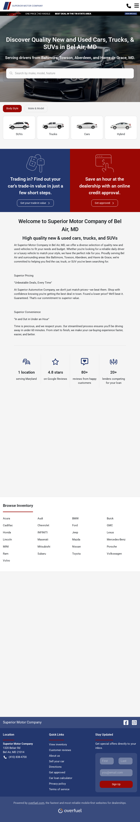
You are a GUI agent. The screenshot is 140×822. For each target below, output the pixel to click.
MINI (6, 546)
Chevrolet (43, 525)
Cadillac (8, 525)
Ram (5, 553)
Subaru (42, 553)
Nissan (76, 546)
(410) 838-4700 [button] (15, 757)
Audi (40, 518)
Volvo (6, 560)
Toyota (76, 553)
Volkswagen (114, 553)
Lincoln (7, 539)
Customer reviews (60, 750)
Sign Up (116, 784)
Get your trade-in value (35, 203)
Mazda (76, 539)
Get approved (104, 203)
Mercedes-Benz (116, 539)
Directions (55, 766)
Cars (87, 128)
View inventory (58, 744)
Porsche (112, 546)
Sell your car (56, 761)
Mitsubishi (44, 546)
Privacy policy (57, 783)
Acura (6, 518)
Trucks (53, 128)
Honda (7, 532)
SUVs (19, 128)
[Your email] (116, 772)
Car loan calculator (60, 778)
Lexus (110, 532)
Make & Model (36, 108)
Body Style (12, 108)
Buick (110, 518)
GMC (110, 525)
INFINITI (43, 532)
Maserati (43, 539)
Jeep (75, 532)
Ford (75, 525)
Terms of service (59, 789)
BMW (75, 518)
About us (54, 755)
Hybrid (121, 128)
